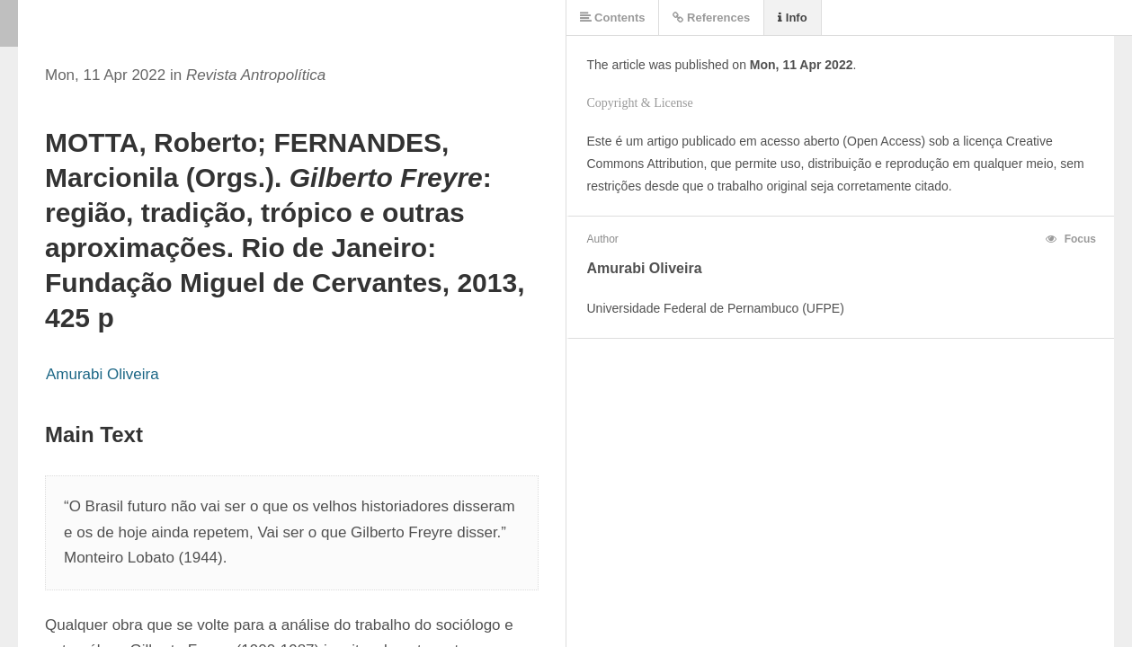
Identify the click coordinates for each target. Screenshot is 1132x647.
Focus (1071, 239)
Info (792, 17)
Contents (613, 17)
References (711, 17)
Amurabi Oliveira (102, 374)
